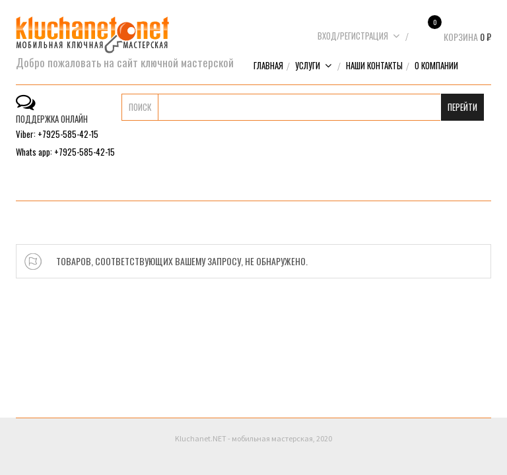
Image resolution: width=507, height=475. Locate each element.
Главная (268, 65)
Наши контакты (374, 65)
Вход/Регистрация (359, 35)
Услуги (313, 65)
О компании (436, 65)
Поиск (140, 106)
